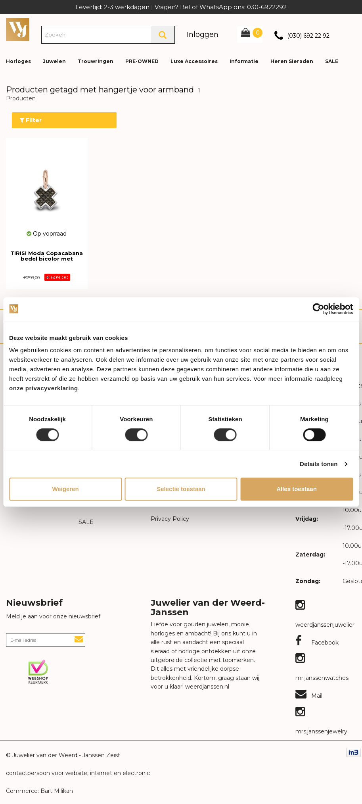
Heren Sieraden (291, 61)
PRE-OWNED (142, 61)
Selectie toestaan (181, 488)
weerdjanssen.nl (206, 686)
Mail (308, 695)
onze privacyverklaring (43, 388)
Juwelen (54, 61)
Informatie (244, 61)
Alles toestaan (296, 488)
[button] (349, 55)
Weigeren (65, 488)
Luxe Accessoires (194, 61)
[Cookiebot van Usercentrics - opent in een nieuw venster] (318, 309)
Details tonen (318, 464)
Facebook (317, 642)
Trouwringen (95, 61)
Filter (31, 120)
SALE (331, 61)
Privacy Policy (170, 518)
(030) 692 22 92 (308, 35)
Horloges (18, 61)
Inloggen (202, 34)
